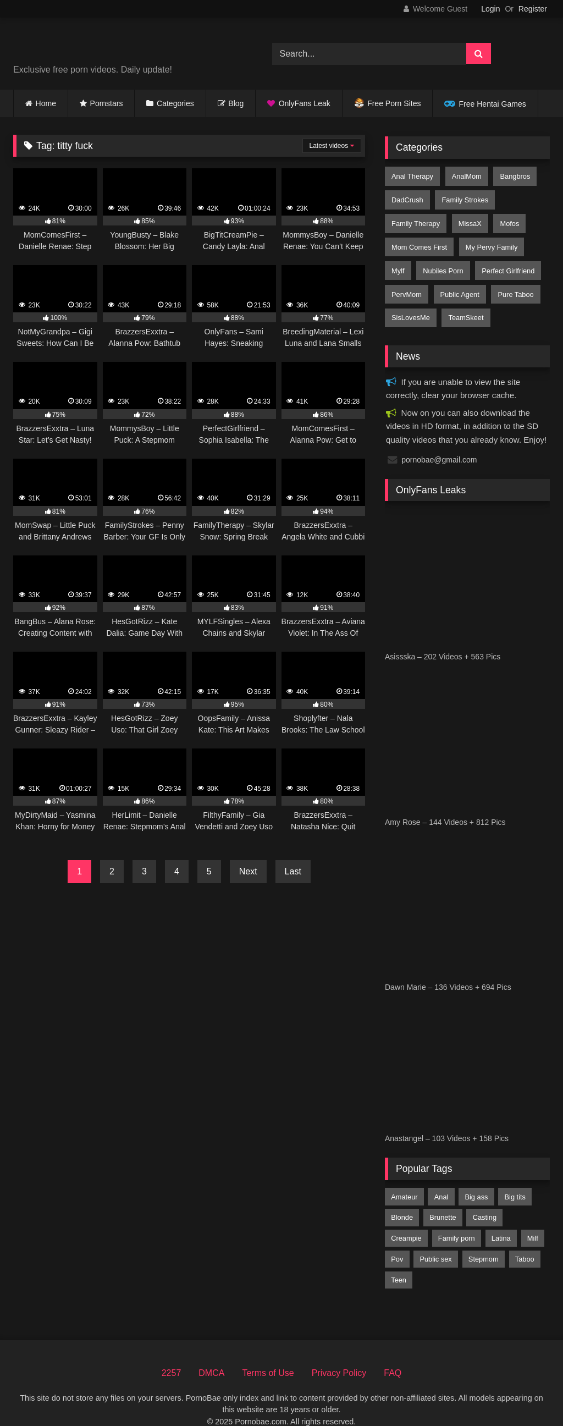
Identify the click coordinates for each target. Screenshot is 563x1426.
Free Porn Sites (394, 103)
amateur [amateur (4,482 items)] (404, 1177)
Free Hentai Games (492, 104)
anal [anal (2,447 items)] (441, 1177)
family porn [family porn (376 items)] (456, 1218)
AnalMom (464, 175)
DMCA (211, 1353)
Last (293, 871)
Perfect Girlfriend (504, 259)
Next (248, 871)
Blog (236, 103)
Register (532, 8)
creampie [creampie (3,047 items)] (406, 1218)
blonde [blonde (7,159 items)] (402, 1197)
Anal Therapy (412, 175)
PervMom (406, 279)
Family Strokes (462, 196)
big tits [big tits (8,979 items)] (515, 1177)
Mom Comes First (418, 238)
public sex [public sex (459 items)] (435, 1239)
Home (46, 103)
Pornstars (106, 103)
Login (490, 8)
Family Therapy (415, 217)
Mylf (397, 259)
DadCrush (407, 196)
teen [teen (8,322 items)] (398, 1260)
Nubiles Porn (441, 259)
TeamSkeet (463, 300)
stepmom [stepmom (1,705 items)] (483, 1239)
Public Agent (457, 279)
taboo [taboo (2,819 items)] (524, 1239)
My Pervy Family (489, 238)
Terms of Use (268, 1353)
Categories (175, 103)
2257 (171, 1353)
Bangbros (511, 175)
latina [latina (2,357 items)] (501, 1218)
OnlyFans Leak (304, 103)
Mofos (505, 217)
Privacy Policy (339, 1353)
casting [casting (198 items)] (484, 1197)
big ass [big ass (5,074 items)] (476, 1177)
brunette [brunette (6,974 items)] (442, 1197)
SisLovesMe (410, 300)
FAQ (392, 1353)
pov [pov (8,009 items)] (397, 1239)
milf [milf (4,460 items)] (532, 1218)
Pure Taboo (511, 279)
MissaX (467, 217)
